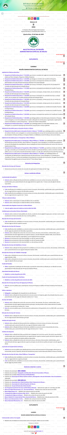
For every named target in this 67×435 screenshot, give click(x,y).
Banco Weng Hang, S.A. (11, 391)
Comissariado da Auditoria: (9, 177)
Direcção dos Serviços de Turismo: (11, 313)
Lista (6, 189)
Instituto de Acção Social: (9, 320)
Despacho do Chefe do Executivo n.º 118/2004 (17, 92)
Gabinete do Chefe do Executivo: (10, 72)
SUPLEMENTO (33, 59)
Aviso (6, 255)
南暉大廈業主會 (22, 380)
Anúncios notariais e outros (32, 367)
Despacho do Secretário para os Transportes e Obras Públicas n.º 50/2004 (24, 140)
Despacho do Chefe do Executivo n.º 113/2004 (17, 75)
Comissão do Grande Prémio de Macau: (12, 346)
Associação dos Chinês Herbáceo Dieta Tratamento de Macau (28, 382)
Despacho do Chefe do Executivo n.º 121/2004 (17, 103)
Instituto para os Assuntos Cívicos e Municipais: (14, 211)
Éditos (6, 266)
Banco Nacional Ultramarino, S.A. (14, 400)
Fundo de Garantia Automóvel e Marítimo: (13, 277)
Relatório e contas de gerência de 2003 (15, 274)
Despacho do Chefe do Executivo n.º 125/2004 (17, 118)
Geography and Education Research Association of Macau (33, 373)
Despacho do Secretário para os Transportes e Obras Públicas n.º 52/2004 (24, 153)
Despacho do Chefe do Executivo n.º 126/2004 (17, 123)
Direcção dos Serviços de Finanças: (11, 166)
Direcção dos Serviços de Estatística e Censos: (14, 245)
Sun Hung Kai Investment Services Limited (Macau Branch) (20, 387)
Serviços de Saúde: (7, 299)
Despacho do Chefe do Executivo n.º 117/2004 (17, 88)
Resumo (7, 238)
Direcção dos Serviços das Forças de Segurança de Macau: (17, 282)
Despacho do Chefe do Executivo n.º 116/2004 (17, 84)
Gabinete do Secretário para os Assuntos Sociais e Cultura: (17, 128)
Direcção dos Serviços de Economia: (11, 218)
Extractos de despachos (32, 163)
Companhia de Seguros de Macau (14, 395)
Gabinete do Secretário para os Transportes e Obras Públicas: (18, 137)
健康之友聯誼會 (22, 371)
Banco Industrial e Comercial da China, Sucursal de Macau (20, 397)
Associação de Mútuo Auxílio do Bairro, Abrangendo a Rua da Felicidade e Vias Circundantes (36, 376)
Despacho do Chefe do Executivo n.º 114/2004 (17, 79)
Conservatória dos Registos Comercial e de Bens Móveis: (17, 205)
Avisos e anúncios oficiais (32, 173)
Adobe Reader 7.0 (39, 431)
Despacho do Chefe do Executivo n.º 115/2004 (17, 80)
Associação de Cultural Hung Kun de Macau (23, 384)
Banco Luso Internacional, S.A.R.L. (14, 399)
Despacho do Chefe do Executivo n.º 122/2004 (17, 107)
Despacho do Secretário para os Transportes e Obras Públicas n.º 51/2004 (24, 148)
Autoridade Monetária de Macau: (11, 271)
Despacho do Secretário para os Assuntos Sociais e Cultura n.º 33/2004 (23, 131)
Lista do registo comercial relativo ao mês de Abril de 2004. (20, 208)
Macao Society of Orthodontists (25, 374)
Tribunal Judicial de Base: (9, 198)
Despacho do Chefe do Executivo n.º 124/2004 (17, 114)
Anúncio (7, 180)
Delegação (7, 293)
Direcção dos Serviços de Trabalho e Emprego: (14, 252)
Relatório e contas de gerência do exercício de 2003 (18, 280)
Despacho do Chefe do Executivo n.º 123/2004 (17, 110)
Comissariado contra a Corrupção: (11, 418)
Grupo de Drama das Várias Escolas (21, 386)
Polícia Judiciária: (7, 290)
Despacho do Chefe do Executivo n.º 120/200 (17, 99)
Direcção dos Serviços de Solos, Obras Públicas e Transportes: (18, 354)
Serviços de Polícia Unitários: (10, 186)
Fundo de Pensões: (7, 264)
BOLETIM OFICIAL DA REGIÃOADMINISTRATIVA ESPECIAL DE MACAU (33, 50)
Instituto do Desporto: (8, 331)
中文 (59, 1)
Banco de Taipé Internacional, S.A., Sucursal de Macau (19, 389)
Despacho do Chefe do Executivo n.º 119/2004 (17, 95)
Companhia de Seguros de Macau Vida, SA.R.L (17, 393)
